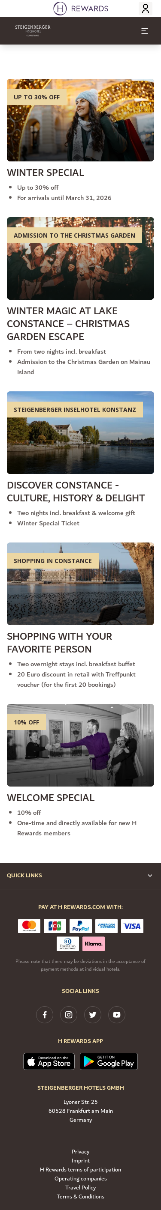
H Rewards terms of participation (80, 1169)
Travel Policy (80, 1187)
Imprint (81, 1160)
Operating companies (81, 1178)
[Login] (145, 8)
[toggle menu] (144, 31)
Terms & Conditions (80, 1196)
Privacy (80, 1151)
